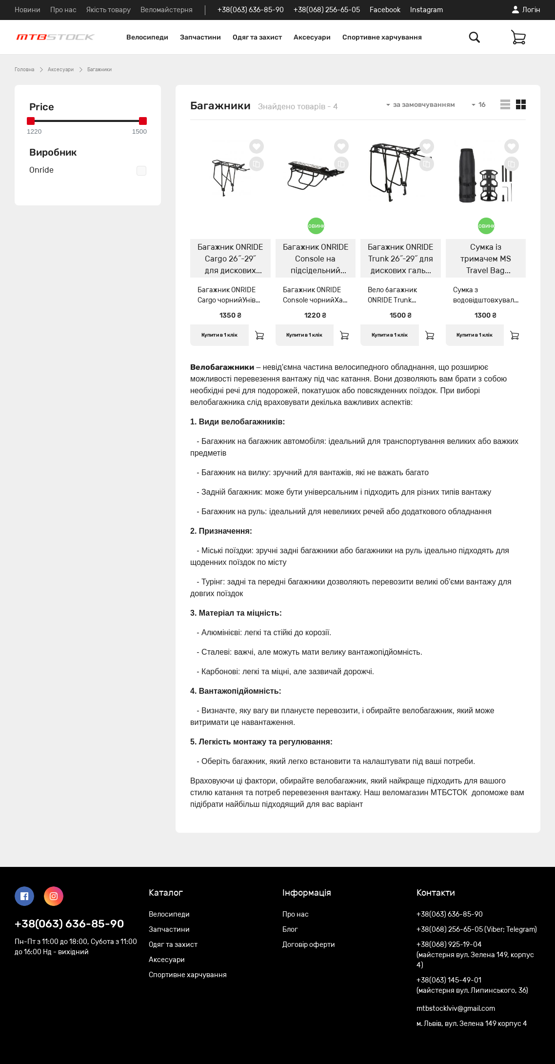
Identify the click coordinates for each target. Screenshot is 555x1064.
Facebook (385, 10)
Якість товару (108, 10)
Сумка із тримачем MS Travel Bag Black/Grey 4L (485, 260)
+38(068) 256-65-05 (327, 10)
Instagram (426, 10)
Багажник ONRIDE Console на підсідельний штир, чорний (315, 260)
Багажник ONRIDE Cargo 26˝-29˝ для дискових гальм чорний (230, 260)
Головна (24, 70)
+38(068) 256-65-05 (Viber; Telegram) (476, 929)
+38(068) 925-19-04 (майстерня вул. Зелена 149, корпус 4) (475, 955)
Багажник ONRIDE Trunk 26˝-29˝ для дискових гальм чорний (400, 260)
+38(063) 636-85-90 (251, 10)
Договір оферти (308, 945)
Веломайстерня (166, 10)
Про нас (63, 10)
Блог (290, 929)
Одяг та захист (257, 37)
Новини (27, 10)
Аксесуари (312, 37)
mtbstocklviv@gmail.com (455, 1008)
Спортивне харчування (382, 37)
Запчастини (200, 37)
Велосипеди (147, 37)
